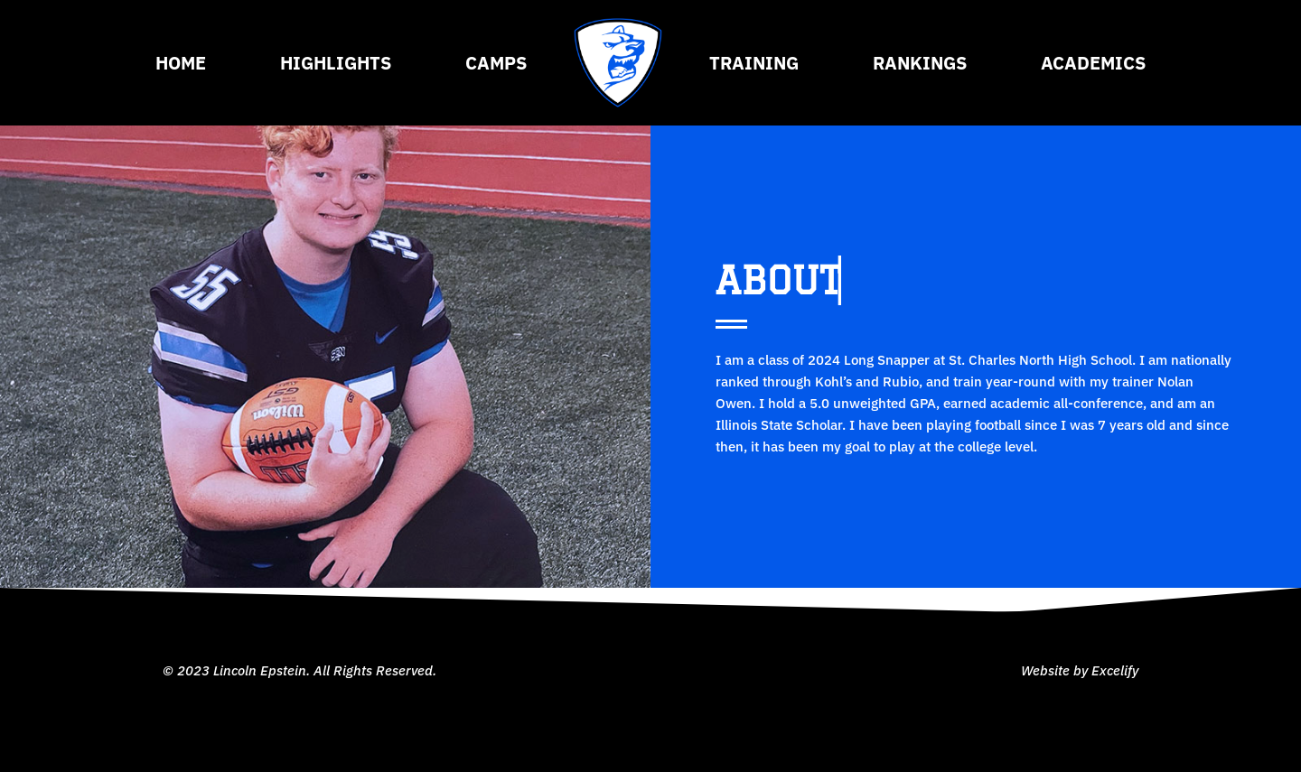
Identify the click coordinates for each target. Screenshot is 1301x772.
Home (180, 63)
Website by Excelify (1079, 670)
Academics (1093, 63)
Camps (496, 63)
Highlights (335, 63)
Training (754, 63)
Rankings (920, 63)
